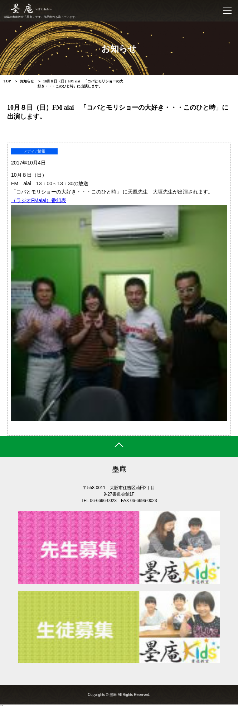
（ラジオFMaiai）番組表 (38, 200)
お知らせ (27, 81)
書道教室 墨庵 (90, 9)
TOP (7, 81)
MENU (228, 11)
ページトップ (119, 446)
